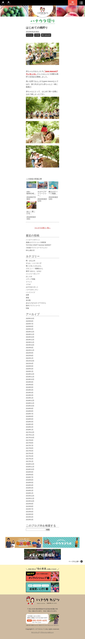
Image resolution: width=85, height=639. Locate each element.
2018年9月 (29, 408)
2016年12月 (30, 464)
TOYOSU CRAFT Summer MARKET (38, 245)
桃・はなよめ (46, 35)
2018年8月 (29, 411)
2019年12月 (30, 374)
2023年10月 (30, 345)
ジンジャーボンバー (33, 274)
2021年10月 (30, 361)
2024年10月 (30, 337)
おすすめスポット (32, 287)
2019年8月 (29, 384)
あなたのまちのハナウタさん (36, 303)
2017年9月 (29, 440)
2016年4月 (29, 485)
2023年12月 (30, 340)
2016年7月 (29, 477)
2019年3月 (29, 392)
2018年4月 (29, 422)
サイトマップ (35, 632)
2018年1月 (29, 429)
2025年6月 (29, 326)
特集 (27, 308)
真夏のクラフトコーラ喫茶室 (36, 242)
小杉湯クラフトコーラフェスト (37, 248)
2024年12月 (30, 332)
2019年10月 (30, 379)
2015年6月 (29, 512)
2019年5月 (29, 387)
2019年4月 (29, 390)
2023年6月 (29, 347)
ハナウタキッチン (32, 290)
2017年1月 (29, 461)
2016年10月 (30, 469)
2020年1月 (29, 371)
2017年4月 (29, 453)
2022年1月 (29, 358)
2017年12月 (30, 432)
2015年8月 (29, 506)
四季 (27, 295)
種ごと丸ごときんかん (33, 266)
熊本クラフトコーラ (33, 305)
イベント (29, 35)
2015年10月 (30, 501)
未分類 (28, 300)
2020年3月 (29, 369)
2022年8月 (29, 355)
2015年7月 (29, 509)
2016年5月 (29, 482)
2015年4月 (29, 517)
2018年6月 (29, 416)
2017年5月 (29, 451)
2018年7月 (29, 414)
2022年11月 (30, 350)
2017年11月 (30, 435)
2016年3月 (29, 488)
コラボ (37, 35)
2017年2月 (29, 459)
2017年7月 (29, 445)
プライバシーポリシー (47, 632)
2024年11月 (30, 334)
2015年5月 (29, 514)
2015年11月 (30, 498)
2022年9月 (29, 353)
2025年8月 (29, 321)
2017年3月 (29, 456)
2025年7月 (29, 324)
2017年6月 (29, 448)
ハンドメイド (30, 292)
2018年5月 (29, 419)
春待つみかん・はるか (33, 271)
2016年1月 (29, 493)
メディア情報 (30, 279)
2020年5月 (29, 366)
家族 (27, 297)
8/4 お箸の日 (30, 250)
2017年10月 (30, 437)
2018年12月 (30, 400)
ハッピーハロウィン (33, 240)
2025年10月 (30, 318)
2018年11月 (30, 403)
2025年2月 (29, 329)
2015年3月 (29, 519)
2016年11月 (30, 467)
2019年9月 (29, 382)
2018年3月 (29, 424)
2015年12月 (30, 496)
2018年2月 (29, 427)
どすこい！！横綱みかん (34, 268)
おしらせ (29, 276)
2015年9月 (29, 504)
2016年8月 (29, 474)
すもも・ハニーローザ (33, 263)
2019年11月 (30, 377)
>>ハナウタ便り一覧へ (42, 228)
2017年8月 (29, 443)
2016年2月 (29, 490)
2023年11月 (30, 342)
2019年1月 (29, 398)
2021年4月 (29, 363)
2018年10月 (30, 406)
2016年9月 (29, 472)
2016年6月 (29, 480)
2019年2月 (29, 395)
